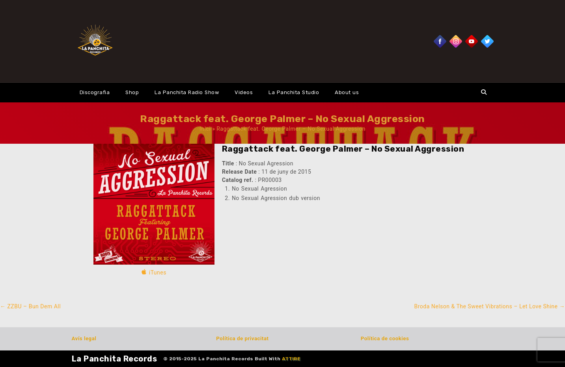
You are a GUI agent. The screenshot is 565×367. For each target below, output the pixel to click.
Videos (244, 92)
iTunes (157, 272)
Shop (132, 92)
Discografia (95, 92)
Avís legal (84, 338)
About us (347, 92)
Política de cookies (385, 338)
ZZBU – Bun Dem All (30, 306)
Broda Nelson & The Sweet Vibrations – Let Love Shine (489, 306)
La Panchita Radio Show (187, 92)
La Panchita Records (114, 358)
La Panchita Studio (294, 92)
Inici (205, 129)
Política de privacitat (242, 338)
